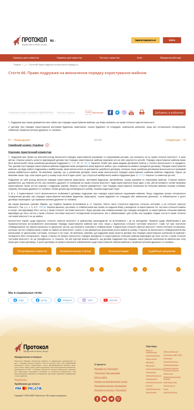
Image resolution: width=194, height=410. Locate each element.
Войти (170, 40)
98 (85, 163)
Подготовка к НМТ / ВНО (173, 355)
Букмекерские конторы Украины (172, 378)
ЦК (90, 204)
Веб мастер (150, 366)
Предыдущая (22, 140)
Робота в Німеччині (171, 352)
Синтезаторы (151, 372)
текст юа (149, 386)
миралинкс (150, 362)
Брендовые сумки (170, 382)
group (41, 300)
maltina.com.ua (169, 386)
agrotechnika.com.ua (153, 376)
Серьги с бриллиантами (151, 351)
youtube (111, 300)
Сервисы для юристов (69, 57)
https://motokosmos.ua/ (155, 369)
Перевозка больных (171, 365)
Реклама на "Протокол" (106, 368)
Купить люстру (151, 359)
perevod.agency (151, 379)
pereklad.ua (168, 358)
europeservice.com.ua (154, 382)
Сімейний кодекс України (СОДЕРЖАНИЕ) (30, 112)
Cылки (166, 389)
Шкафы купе (168, 374)
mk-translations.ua (170, 392)
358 (40, 207)
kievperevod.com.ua (153, 389)
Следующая (173, 140)
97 (140, 175)
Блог (139, 57)
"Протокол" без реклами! (107, 373)
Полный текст (20, 379)
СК (88, 163)
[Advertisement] (97, 15)
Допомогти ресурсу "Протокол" (110, 390)
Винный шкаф (151, 392)
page (18, 300)
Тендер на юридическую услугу (110, 381)
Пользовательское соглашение (110, 385)
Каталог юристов (109, 57)
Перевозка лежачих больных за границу (171, 369)
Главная (17, 64)
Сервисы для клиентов (26, 57)
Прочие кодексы (66, 112)
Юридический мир (170, 57)
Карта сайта (100, 377)
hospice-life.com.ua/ (171, 362)
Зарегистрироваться (142, 40)
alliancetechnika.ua (153, 356)
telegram (64, 300)
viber (87, 300)
